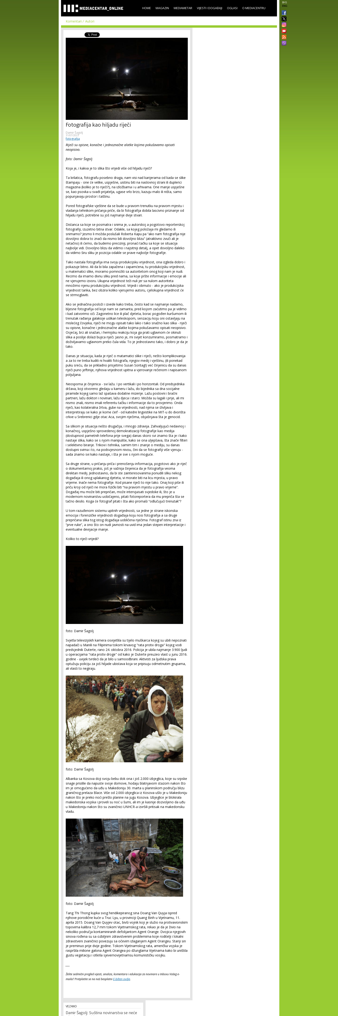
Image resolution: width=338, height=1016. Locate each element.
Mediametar (183, 8)
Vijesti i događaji (209, 8)
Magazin (162, 8)
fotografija (73, 139)
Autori (89, 21)
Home (146, 8)
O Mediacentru (253, 8)
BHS (284, 2)
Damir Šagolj (74, 133)
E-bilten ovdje (121, 979)
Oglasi (232, 8)
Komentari (74, 21)
